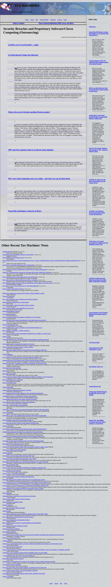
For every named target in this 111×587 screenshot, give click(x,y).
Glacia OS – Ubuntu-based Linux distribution (15, 405)
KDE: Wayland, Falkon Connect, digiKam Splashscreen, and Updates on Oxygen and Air (27, 283)
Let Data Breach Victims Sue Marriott (23, 55)
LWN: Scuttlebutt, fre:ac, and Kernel (13, 380)
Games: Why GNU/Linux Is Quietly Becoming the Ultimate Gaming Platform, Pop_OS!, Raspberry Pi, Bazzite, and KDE (36, 549)
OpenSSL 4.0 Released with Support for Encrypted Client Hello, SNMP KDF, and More (97, 280)
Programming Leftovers (9, 314)
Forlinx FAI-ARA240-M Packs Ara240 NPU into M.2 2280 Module (98, 393)
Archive (59, 19)
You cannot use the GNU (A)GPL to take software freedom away (21, 423)
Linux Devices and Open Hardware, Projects (15, 526)
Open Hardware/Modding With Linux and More (56, 23)
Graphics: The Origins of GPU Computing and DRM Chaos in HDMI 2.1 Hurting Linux (27, 333)
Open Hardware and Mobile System (13, 502)
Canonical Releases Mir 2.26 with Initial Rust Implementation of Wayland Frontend (98, 62)
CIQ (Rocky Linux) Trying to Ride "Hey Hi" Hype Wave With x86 (20, 286)
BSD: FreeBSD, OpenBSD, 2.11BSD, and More (16, 330)
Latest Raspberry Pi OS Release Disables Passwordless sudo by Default (98, 314)
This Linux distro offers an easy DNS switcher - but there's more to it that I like (24, 567)
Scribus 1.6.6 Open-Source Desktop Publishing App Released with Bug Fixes (24, 467)
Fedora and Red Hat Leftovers (11, 529)
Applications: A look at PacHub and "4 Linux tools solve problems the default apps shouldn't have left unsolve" (33, 535)
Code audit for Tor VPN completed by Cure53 (96, 348)
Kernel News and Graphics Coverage (13, 558)
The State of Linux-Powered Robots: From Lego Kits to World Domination (23, 441)
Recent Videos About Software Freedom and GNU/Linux (18, 476)
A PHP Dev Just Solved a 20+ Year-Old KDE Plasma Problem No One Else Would (26, 409)
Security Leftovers (8, 505)
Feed (65, 19)
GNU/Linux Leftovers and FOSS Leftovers (14, 450)
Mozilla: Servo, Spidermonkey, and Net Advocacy (16, 499)
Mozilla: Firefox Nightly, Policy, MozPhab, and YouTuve (18, 308)
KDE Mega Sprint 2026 (9, 374)
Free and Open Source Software (12, 368)
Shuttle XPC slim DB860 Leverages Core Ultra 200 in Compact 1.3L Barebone (97, 422)
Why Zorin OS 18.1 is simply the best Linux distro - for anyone (20, 280)
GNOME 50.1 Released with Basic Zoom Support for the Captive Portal (97, 181)
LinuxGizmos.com (95, 386)
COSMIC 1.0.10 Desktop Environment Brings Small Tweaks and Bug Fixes (97, 212)
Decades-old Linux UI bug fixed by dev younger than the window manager (23, 360)
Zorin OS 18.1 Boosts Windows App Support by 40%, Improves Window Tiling (98, 150)
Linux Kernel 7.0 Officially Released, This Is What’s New (18, 265)
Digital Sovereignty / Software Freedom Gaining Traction (18, 305)
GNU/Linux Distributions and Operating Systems (16, 520)
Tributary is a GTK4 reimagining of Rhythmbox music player (19, 459)
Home (27, 19)
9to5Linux (92, 27)
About (32, 19)
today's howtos (18, 23)
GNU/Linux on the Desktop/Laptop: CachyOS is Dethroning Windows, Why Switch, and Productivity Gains (32, 543)
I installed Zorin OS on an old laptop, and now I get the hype (19, 396)
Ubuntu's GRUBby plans (9, 383)
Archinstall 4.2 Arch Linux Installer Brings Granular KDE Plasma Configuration (98, 117)
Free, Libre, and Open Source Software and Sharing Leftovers (20, 299)
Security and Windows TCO (10, 324)
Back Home (6, 371)
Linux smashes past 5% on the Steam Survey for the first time (20, 277)
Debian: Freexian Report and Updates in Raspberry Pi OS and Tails (22, 317)
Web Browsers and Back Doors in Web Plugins (16, 302)
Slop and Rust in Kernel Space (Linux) (13, 257)
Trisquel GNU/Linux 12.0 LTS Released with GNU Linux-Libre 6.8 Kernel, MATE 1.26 (26, 482)
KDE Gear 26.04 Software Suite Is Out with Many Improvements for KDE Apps (98, 89)
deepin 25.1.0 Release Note (10, 464)
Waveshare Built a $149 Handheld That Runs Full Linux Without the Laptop (24, 479)
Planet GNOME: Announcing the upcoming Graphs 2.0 (18, 420)
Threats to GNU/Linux (9, 296)
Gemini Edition (44, 19)
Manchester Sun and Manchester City (13, 444)
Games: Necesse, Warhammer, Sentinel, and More (17, 390)
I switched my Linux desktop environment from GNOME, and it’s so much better (25, 552)
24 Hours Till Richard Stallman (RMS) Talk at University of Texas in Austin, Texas (25, 447)
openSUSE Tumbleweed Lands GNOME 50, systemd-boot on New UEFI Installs (25, 514)
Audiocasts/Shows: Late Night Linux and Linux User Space (19, 496)
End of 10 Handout (8, 412)
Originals (53, 19)
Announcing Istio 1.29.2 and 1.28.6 (12, 546)
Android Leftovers (8, 354)
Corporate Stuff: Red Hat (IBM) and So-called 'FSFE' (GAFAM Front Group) (24, 573)
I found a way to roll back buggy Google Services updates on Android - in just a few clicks (28, 377)
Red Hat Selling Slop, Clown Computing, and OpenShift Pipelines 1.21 (22, 327)
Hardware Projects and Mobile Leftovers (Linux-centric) (18, 254)
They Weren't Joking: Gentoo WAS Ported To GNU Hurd (18, 344)
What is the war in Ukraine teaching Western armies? (29, 112)
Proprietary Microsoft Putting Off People (14, 508)
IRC (37, 19)
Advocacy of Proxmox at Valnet (11, 538)
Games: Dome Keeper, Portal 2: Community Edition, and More (20, 570)
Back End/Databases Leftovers (11, 311)
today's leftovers (7, 493)
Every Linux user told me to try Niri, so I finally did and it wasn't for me (22, 357)
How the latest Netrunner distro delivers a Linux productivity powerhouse (23, 393)
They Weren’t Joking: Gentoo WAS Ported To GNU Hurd (18, 456)
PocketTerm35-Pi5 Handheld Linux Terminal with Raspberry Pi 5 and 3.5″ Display (25, 462)
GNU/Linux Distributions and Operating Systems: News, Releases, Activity (23, 293)
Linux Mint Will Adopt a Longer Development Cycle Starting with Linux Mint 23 (98, 33)
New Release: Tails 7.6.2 (96, 366)
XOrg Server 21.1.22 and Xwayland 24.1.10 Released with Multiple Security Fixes (98, 243)
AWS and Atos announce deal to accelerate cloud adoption (30, 150)
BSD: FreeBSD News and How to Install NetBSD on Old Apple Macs (22, 523)
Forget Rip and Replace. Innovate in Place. (25, 211)
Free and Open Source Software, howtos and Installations (19, 402)
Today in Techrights (8, 387)
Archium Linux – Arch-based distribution (14, 473)
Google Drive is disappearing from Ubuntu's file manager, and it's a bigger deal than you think (29, 561)
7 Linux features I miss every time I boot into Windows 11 (19, 555)
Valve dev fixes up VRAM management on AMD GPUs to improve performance (25, 269)
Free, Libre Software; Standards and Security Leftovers (18, 517)
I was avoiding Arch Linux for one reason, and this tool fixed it (20, 399)
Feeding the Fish (7, 251)
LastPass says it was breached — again (23, 45)
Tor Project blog (94, 342)
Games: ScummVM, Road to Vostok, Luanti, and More (18, 347)
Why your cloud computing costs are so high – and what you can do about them (39, 179)
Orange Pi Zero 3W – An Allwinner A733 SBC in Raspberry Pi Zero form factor (25, 363)
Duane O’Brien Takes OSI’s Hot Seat (13, 289)
